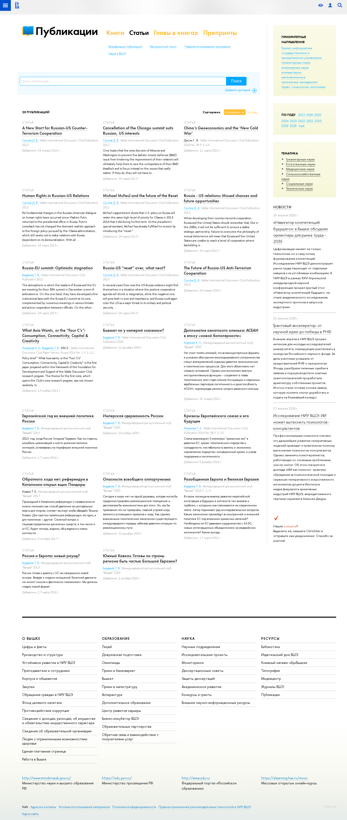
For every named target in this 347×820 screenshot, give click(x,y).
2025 (317, 114)
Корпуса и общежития (39, 678)
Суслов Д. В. (30, 140)
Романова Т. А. (193, 428)
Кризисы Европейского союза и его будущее (216, 418)
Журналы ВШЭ (272, 686)
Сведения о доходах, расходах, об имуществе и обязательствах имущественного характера (58, 720)
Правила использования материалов (207, 47)
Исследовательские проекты (204, 654)
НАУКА (188, 638)
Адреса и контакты (43, 807)
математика (289, 82)
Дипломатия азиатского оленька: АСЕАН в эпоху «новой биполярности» (221, 333)
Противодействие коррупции (45, 710)
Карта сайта (30, 814)
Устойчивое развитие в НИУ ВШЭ (48, 662)
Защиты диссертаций (198, 678)
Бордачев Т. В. (31, 275)
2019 (284, 125)
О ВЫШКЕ (31, 638)
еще (302, 125)
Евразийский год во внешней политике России (58, 418)
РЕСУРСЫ (270, 638)
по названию (232, 112)
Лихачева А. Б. (31, 348)
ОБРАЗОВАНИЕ (116, 638)
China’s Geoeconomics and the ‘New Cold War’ (221, 130)
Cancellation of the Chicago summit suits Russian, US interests (138, 130)
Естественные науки (300, 164)
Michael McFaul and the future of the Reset (140, 195)
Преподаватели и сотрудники (46, 670)
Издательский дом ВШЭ (279, 654)
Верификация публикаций (125, 47)
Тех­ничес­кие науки (299, 188)
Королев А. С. (193, 343)
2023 (293, 121)
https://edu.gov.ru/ (117, 778)
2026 (309, 114)
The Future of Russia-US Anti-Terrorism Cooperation (217, 270)
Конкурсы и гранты (197, 694)
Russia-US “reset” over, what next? (134, 268)
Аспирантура (112, 694)
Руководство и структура (42, 654)
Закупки (28, 686)
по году (252, 112)
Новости (282, 207)
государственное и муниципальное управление (301, 55)
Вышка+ (108, 678)
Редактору (330, 806)
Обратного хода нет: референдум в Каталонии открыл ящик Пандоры (55, 481)
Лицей (107, 646)
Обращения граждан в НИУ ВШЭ (47, 694)
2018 (293, 125)
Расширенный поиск (163, 47)
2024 (285, 121)
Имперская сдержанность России (133, 415)
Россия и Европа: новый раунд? (51, 555)
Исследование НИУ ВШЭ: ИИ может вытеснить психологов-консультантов (301, 422)
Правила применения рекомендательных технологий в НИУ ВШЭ (205, 807)
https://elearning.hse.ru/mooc (284, 778)
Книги (115, 32)
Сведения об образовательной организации (57, 731)
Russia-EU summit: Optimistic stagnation (57, 268)
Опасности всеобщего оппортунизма (137, 479)
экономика (317, 87)
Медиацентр (271, 678)
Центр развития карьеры (121, 710)
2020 (318, 121)
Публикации (66, 31)
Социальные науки (299, 183)
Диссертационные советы (202, 670)
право (285, 87)
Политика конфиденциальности (134, 807)
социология (300, 87)
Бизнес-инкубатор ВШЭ (120, 718)
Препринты (220, 32)
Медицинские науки (300, 169)
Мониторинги (193, 662)
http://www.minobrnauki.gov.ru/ (46, 778)
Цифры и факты (34, 646)
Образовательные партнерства (126, 726)
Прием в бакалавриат (118, 670)
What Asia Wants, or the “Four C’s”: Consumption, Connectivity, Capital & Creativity (55, 336)
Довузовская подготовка (121, 654)
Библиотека (270, 646)
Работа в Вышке (34, 759)
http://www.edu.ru (196, 778)
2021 (309, 121)
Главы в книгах (176, 32)
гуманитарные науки (295, 62)
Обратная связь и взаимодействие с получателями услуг (130, 736)
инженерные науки (295, 67)
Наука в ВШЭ (117, 54)
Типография (270, 670)
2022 (301, 121)
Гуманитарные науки (300, 159)
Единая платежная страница (44, 751)
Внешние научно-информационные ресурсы (216, 702)
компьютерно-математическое (293, 74)
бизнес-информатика (296, 48)
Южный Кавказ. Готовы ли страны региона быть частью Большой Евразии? (140, 558)
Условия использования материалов (84, 807)
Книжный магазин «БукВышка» (284, 662)
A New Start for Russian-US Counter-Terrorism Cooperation (54, 130)
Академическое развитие (201, 686)
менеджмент (309, 82)
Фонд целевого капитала (42, 702)
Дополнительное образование (126, 702)
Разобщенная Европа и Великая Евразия (221, 479)
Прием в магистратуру (119, 686)
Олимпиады (111, 662)
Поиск (236, 81)
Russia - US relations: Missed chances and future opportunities (220, 198)
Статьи (139, 32)
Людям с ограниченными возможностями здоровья (54, 741)
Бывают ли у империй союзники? (133, 330)
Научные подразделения (201, 646)
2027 (301, 114)
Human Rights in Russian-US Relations (55, 195)
